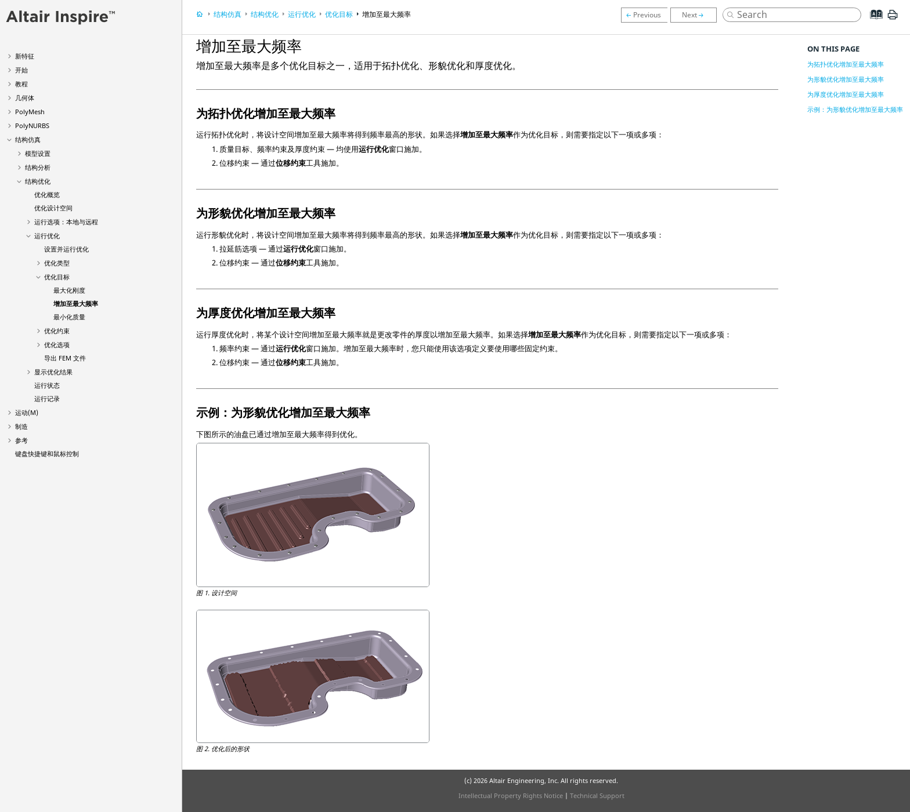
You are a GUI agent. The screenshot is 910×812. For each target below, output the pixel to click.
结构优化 (37, 181)
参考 (21, 440)
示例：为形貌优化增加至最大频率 (855, 109)
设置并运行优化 (66, 249)
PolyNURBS (32, 125)
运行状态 (47, 385)
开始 (21, 69)
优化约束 (57, 330)
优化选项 (57, 344)
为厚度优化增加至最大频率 (845, 94)
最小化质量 (69, 316)
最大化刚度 (69, 290)
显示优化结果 (53, 371)
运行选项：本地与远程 (66, 221)
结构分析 (37, 167)
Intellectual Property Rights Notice (510, 795)
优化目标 (57, 276)
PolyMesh (30, 111)
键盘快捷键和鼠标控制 (47, 453)
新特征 (24, 56)
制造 (21, 426)
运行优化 (47, 235)
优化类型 (57, 262)
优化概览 (47, 194)
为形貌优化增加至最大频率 (845, 79)
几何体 (24, 97)
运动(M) (26, 412)
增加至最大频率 (75, 303)
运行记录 (47, 398)
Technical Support (597, 795)
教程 (21, 83)
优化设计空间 (53, 207)
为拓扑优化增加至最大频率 (845, 64)
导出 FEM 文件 (65, 358)
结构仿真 (28, 139)
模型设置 (37, 153)
